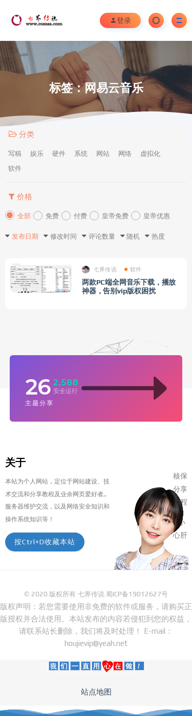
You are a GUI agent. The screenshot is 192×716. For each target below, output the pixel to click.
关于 (15, 462)
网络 (125, 153)
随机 (133, 236)
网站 (103, 153)
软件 (15, 168)
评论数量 (102, 236)
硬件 (59, 153)
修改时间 (63, 236)
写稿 (15, 153)
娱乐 (37, 153)
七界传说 (99, 269)
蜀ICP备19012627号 (137, 594)
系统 (81, 153)
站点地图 (96, 691)
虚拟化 (150, 153)
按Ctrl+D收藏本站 (44, 542)
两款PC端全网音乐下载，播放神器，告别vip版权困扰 (129, 286)
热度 (158, 236)
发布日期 (25, 236)
